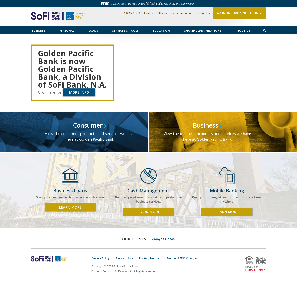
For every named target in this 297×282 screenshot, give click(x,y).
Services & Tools (125, 30)
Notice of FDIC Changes (182, 258)
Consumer (88, 125)
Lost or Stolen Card (181, 13)
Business (38, 30)
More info (79, 92)
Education (161, 30)
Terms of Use (124, 258)
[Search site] (264, 30)
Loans (93, 30)
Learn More (70, 207)
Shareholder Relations (202, 30)
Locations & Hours (155, 13)
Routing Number (150, 258)
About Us (243, 30)
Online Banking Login (237, 13)
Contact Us (203, 13)
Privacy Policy (100, 258)
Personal (66, 30)
